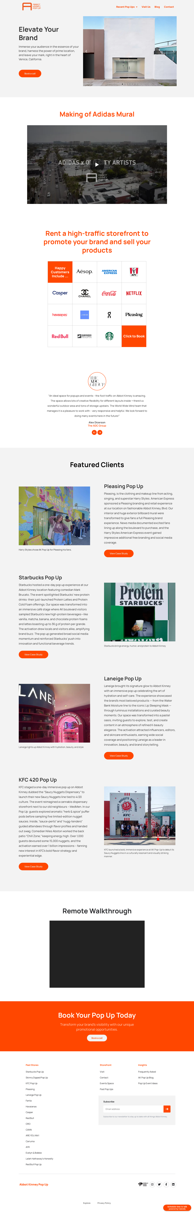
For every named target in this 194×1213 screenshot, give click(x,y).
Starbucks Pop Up (35, 1077)
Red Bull (30, 1111)
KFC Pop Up (31, 1085)
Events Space (107, 1085)
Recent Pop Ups (126, 7)
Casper (29, 1107)
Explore (89, 1184)
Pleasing (30, 1090)
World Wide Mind (99, 1196)
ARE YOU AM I (32, 1124)
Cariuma (30, 1129)
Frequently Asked (147, 1077)
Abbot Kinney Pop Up (33, 1165)
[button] (86, 57)
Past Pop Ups (106, 1090)
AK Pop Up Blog (145, 1081)
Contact (169, 6)
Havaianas (31, 1103)
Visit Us (146, 6)
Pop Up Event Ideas (147, 1085)
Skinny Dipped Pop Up (37, 1081)
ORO (28, 1116)
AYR (28, 1133)
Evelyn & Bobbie (34, 1137)
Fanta (29, 1098)
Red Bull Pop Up (34, 1146)
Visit (102, 1077)
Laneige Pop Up (33, 1094)
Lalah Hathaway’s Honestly (39, 1142)
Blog (157, 6)
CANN (29, 1120)
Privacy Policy (102, 1184)
